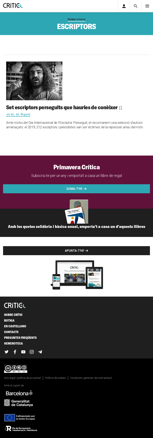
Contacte (11, 332)
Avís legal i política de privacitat (22, 377)
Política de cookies (55, 377)
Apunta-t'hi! (74, 250)
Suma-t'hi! (74, 188)
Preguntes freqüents (20, 338)
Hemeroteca (77, 19)
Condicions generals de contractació (91, 377)
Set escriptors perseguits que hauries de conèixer (62, 107)
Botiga (9, 320)
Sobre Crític (13, 315)
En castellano (15, 326)
